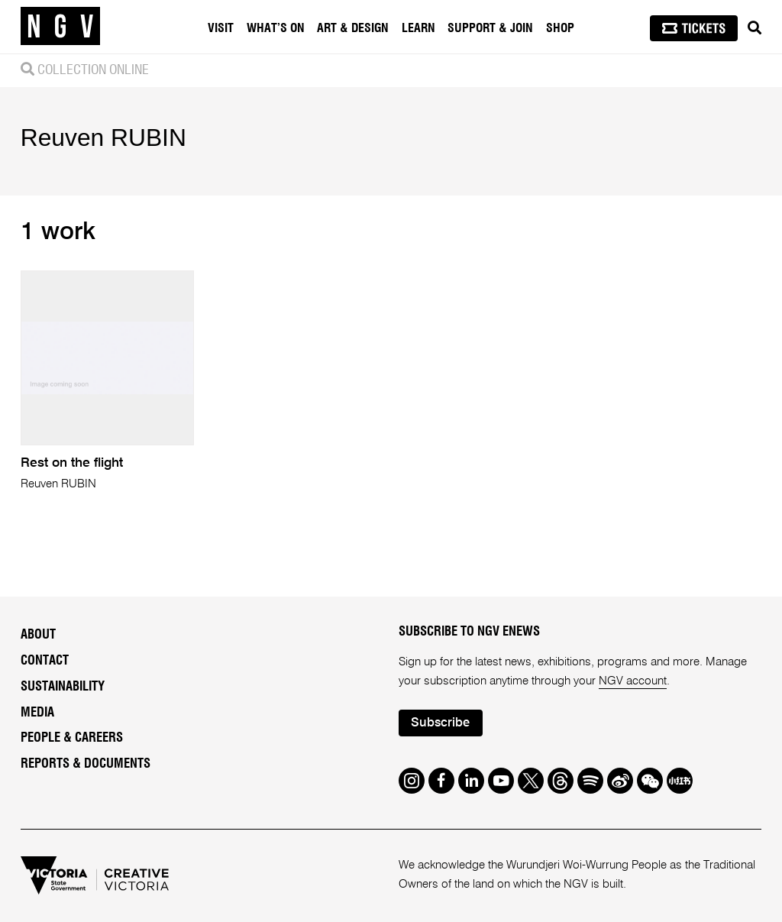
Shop (560, 28)
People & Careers (72, 738)
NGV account (633, 681)
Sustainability (63, 687)
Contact (45, 661)
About (38, 635)
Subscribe (440, 723)
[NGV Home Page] (60, 27)
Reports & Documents (85, 764)
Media (37, 713)
